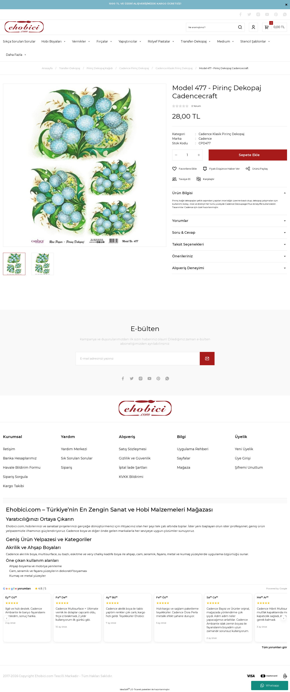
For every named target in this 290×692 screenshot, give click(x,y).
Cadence (205, 138)
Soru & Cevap (183, 233)
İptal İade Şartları (133, 468)
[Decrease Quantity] (176, 155)
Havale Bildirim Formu (22, 468)
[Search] (215, 27)
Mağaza (183, 468)
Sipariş (66, 468)
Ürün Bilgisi (182, 193)
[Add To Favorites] (184, 168)
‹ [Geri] (6, 618)
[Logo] (24, 27)
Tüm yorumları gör (274, 647)
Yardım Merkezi (74, 449)
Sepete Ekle (249, 155)
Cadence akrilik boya (21, 554)
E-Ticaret (136, 689)
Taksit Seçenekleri (188, 244)
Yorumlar (180, 221)
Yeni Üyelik (244, 449)
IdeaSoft (125, 689)
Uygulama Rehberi (192, 449)
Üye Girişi (243, 458)
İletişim (9, 449)
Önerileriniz (182, 256)
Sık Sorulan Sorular (76, 458)
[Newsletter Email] (145, 358)
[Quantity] (187, 155)
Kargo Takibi (13, 486)
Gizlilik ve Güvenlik (135, 458)
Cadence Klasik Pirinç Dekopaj (221, 134)
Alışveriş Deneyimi (188, 268)
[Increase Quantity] (199, 155)
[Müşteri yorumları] (145, 618)
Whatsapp (269, 686)
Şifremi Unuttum (249, 468)
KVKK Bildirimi (131, 477)
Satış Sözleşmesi (132, 449)
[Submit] (207, 358)
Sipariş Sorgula (15, 477)
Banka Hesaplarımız (20, 458)
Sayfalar (183, 458)
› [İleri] (283, 618)
